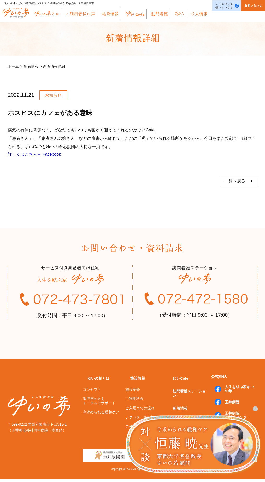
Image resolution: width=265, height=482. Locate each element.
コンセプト (92, 402)
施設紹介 (132, 402)
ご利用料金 (134, 411)
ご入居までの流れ (140, 421)
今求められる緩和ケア (101, 424)
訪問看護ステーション (187, 401)
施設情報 (133, 393)
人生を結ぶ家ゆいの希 (236, 404)
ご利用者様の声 (138, 439)
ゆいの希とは (94, 393)
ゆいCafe (176, 392)
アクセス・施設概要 (141, 430)
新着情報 (176, 410)
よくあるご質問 (182, 419)
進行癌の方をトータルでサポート (99, 413)
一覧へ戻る (234, 181)
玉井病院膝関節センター (233, 426)
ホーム (13, 66)
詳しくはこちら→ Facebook (34, 154)
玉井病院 (227, 415)
